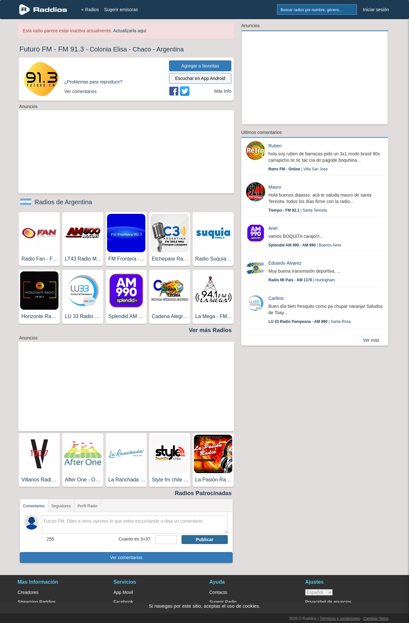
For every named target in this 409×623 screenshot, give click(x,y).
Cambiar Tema (375, 618)
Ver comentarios (126, 557)
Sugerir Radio (223, 601)
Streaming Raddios (37, 601)
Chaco (142, 49)
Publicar (204, 539)
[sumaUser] (165, 539)
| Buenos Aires (304, 245)
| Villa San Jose (298, 169)
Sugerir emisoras (121, 9)
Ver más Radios (210, 330)
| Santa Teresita (297, 210)
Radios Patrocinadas (203, 493)
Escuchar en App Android (200, 78)
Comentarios (34, 506)
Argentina (170, 49)
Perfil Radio (87, 506)
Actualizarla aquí (129, 30)
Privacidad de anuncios (328, 601)
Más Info (222, 91)
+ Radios (90, 9)
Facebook (123, 601)
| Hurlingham (301, 280)
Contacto (218, 592)
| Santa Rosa (309, 321)
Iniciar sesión (376, 9)
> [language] (319, 592)
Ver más (371, 340)
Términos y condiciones (340, 618)
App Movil (123, 592)
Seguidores (61, 506)
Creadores (28, 592)
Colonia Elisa (108, 49)
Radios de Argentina (63, 202)
